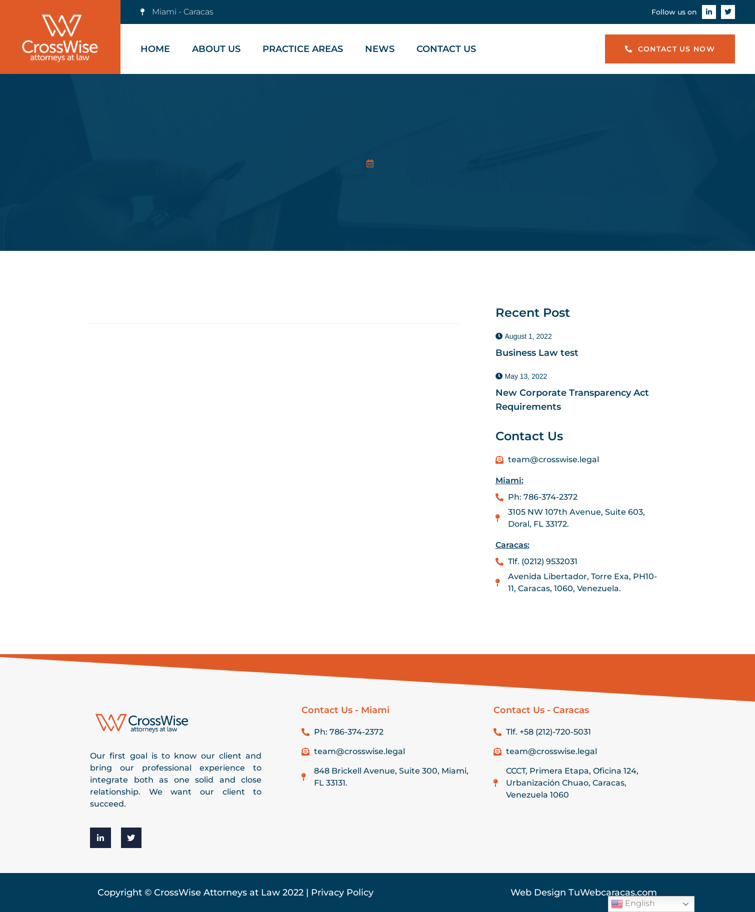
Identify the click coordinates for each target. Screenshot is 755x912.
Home (155, 48)
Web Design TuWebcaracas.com (583, 892)
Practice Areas (302, 48)
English (633, 904)
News (379, 48)
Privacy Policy (342, 892)
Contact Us (446, 48)
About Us (216, 48)
